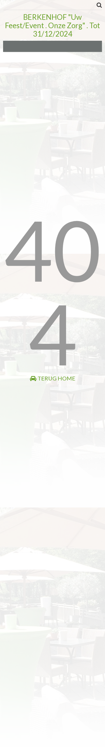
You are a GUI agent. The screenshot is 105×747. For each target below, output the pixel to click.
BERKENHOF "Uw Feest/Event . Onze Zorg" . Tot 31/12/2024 (52, 25)
